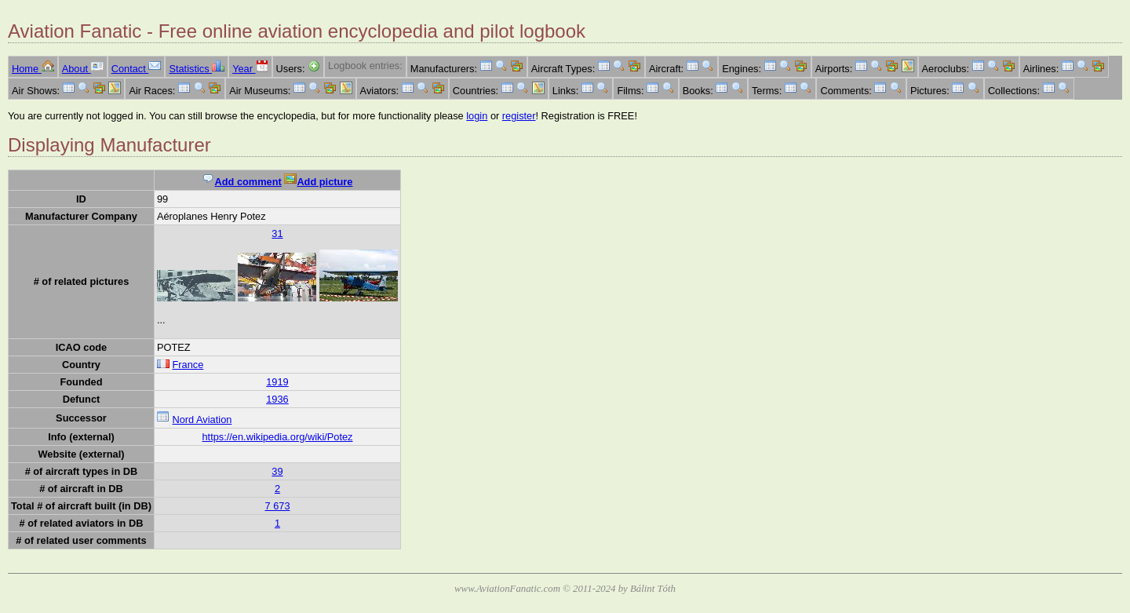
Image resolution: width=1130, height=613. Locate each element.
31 (277, 233)
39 (277, 471)
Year (250, 69)
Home (33, 69)
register (519, 116)
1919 (277, 382)
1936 (277, 399)
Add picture (318, 182)
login (476, 116)
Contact (136, 69)
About (83, 69)
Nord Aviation (201, 419)
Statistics (196, 69)
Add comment (241, 182)
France (187, 364)
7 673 (277, 506)
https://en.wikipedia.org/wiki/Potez (277, 437)
